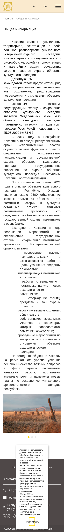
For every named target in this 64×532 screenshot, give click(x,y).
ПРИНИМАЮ (32, 521)
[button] (29, 437)
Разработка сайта (13, 528)
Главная (8, 18)
